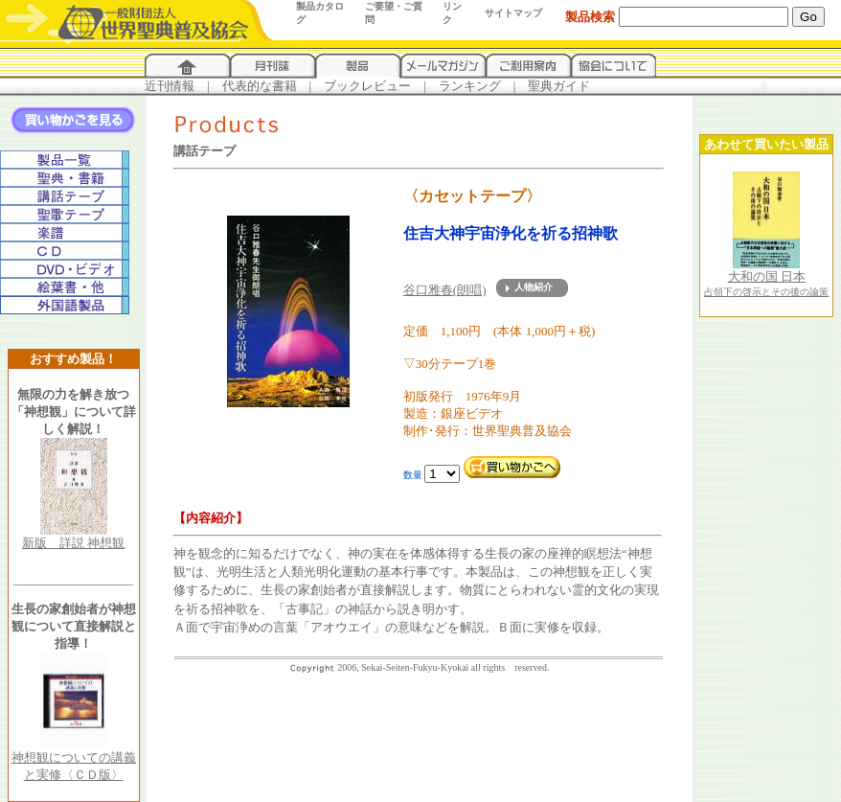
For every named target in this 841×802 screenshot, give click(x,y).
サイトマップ (513, 13)
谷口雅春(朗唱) (445, 290)
